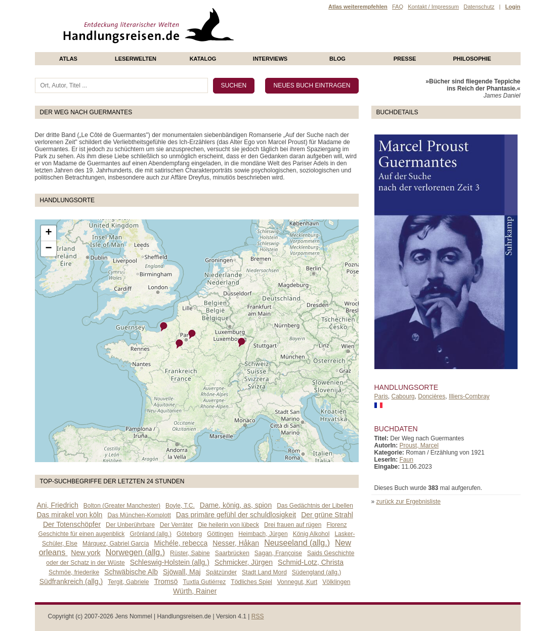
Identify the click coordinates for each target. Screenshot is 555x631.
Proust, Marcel (419, 445)
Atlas (68, 59)
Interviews (270, 59)
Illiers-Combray (469, 396)
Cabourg (403, 396)
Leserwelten (135, 59)
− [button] (48, 248)
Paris (381, 396)
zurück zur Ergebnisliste (408, 501)
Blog (337, 59)
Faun (406, 459)
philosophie (472, 59)
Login (513, 7)
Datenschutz (478, 7)
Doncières (431, 396)
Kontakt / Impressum (433, 7)
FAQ (397, 7)
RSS (257, 616)
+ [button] (48, 233)
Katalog (203, 59)
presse (405, 59)
